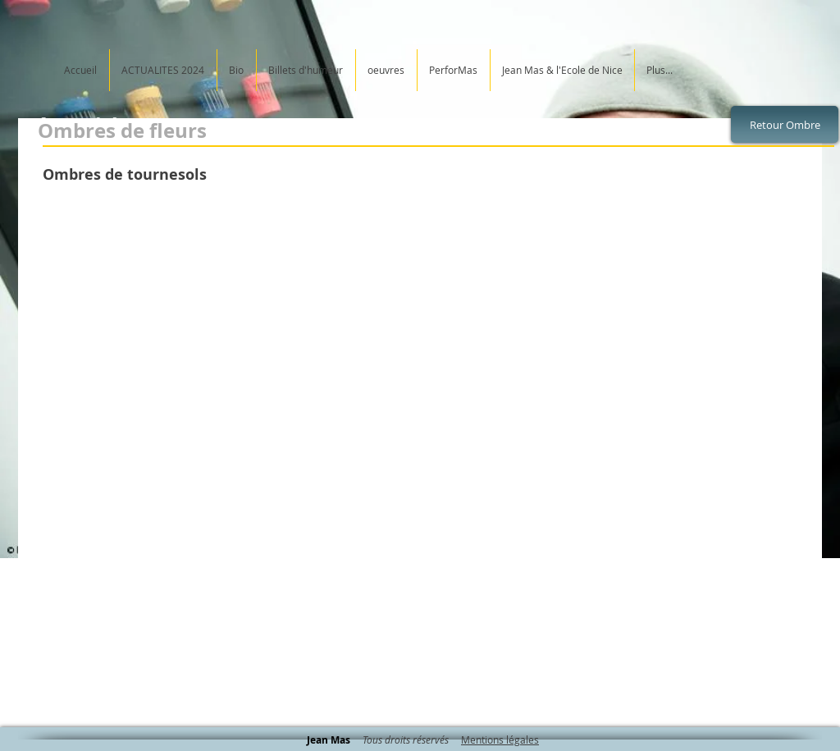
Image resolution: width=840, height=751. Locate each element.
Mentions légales (500, 739)
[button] (168, 309)
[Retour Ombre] (784, 124)
